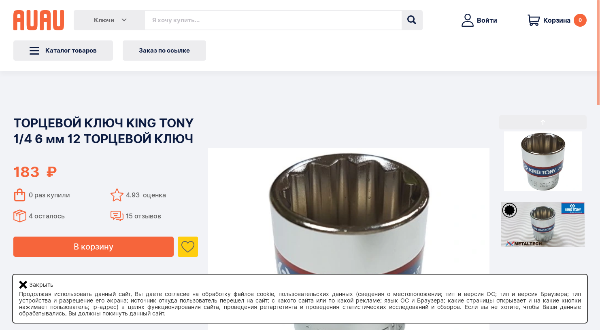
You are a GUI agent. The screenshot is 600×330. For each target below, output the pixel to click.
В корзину (93, 247)
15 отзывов (143, 216)
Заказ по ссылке (164, 50)
